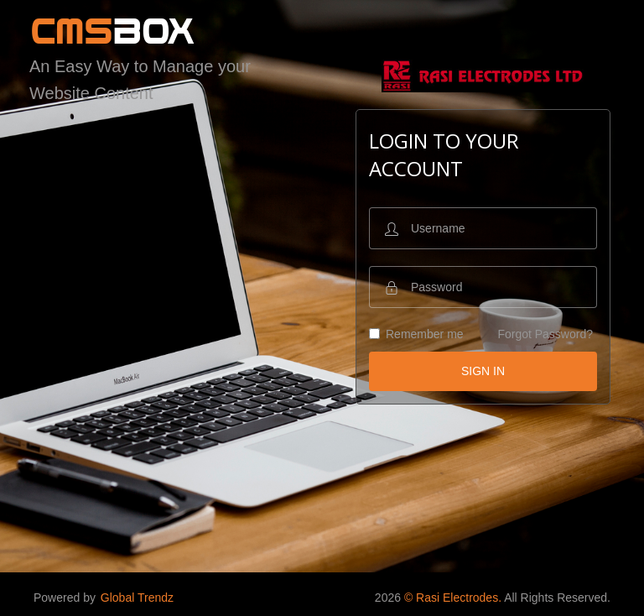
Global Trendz (137, 597)
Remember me (416, 334)
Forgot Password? (545, 334)
